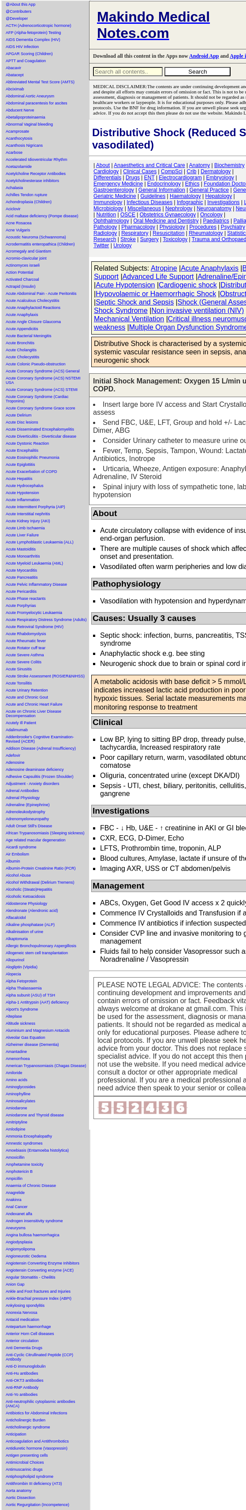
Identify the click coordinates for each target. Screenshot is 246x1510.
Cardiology (106, 171)
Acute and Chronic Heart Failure (34, 704)
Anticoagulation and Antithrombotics (37, 1441)
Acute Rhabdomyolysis (26, 634)
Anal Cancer (17, 1207)
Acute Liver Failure (22, 535)
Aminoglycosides (21, 1087)
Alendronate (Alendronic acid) (32, 910)
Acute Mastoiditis (21, 549)
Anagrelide (15, 1192)
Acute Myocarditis (21, 570)
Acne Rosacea (19, 223)
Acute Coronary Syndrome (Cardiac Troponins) (37, 398)
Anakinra (14, 1200)
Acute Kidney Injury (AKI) (28, 521)
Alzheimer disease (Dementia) (32, 1044)
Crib (191, 171)
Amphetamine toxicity (25, 1164)
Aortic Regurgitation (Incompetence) (37, 1505)
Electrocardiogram (180, 178)
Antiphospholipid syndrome (29, 1476)
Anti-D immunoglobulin (26, 1366)
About (103, 165)
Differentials (107, 178)
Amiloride (14, 1073)
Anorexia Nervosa (21, 1312)
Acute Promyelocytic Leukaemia (34, 612)
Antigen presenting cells (27, 1455)
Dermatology (216, 171)
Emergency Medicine (118, 184)
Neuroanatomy (214, 208)
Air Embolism (17, 854)
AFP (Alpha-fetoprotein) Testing (33, 32)
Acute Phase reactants (26, 598)
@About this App (20, 4)
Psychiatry (233, 227)
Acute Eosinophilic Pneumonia (33, 457)
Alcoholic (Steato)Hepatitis (29, 889)
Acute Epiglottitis (20, 464)
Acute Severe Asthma (25, 655)
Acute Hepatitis (19, 478)
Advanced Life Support (158, 276)
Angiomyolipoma (20, 1249)
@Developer (17, 18)
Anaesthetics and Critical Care (149, 165)
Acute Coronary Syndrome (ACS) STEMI (42, 389)
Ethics (192, 184)
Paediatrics (216, 221)
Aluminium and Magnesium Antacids (38, 1030)
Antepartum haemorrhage (28, 1326)
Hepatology (218, 196)
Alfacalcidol (16, 917)
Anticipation (16, 1434)
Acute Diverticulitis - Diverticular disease (41, 436)
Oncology (211, 215)
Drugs (133, 178)
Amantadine (16, 1051)
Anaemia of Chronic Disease (31, 1185)
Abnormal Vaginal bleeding (29, 124)
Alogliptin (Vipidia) (21, 967)
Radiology (105, 233)
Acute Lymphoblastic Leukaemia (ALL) (40, 542)
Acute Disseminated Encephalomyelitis (40, 429)
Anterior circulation (22, 1341)
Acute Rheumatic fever (26, 641)
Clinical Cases (140, 171)
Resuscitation (168, 233)
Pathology (105, 227)
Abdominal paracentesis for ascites (36, 103)
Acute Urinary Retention (27, 690)
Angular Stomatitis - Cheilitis (31, 1277)
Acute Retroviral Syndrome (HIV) (34, 627)
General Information (161, 190)
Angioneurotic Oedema (26, 1256)
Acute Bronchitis (20, 343)
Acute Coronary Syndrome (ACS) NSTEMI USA (43, 380)
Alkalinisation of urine (24, 932)
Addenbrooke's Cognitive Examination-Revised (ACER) (40, 739)
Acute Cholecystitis (22, 357)
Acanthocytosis (19, 138)
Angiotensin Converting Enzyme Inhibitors (42, 1263)
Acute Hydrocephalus (25, 485)
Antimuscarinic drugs (24, 1469)
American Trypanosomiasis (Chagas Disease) (46, 1066)
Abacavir (13, 68)
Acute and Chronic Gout (27, 697)
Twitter (101, 245)
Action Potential (20, 272)
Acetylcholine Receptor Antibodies (36, 173)
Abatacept (15, 75)
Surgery (149, 239)
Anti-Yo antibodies (21, 1394)
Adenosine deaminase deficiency (35, 769)
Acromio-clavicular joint (26, 258)
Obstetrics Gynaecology (168, 215)
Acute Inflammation (23, 500)
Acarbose (14, 152)
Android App (204, 56)
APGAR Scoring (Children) (29, 54)
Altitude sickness (20, 1023)
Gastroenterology (113, 190)
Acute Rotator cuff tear (25, 648)
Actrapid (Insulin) (21, 286)
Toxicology (175, 239)
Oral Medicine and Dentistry (166, 221)
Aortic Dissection (20, 1497)
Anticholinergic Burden (25, 1420)
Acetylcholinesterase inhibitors (32, 181)
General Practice (209, 190)
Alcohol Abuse (18, 875)
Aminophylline (18, 1094)
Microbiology (108, 208)
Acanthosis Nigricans (24, 145)
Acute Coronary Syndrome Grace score (40, 408)
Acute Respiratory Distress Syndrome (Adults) (46, 619)
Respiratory (134, 233)
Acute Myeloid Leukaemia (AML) (34, 563)
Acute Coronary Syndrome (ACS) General (43, 371)
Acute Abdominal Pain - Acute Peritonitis (41, 293)
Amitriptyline (16, 1122)
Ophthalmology (111, 221)
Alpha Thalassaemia (23, 988)
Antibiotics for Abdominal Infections (36, 1413)
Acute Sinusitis (19, 669)
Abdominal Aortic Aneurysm (30, 96)
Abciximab (15, 89)
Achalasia (14, 188)
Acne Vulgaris (18, 230)
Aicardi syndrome (21, 847)
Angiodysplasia (19, 1242)
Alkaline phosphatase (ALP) (30, 924)
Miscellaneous (144, 208)
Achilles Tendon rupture (26, 195)
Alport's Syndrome (22, 1009)
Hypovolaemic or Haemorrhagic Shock (156, 294)
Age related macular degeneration (36, 840)
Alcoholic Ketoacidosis (25, 896)
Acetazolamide (19, 166)
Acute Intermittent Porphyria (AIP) (35, 507)
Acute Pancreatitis (22, 577)
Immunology (107, 202)
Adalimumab (17, 730)
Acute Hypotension (22, 493)
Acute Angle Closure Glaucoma (33, 322)
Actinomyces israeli (23, 265)
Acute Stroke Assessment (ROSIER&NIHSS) (45, 676)
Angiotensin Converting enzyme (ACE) (40, 1270)
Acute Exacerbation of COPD (31, 471)
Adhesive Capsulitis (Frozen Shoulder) (40, 776)
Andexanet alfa (19, 1214)
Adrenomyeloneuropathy (27, 819)
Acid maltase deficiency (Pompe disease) (42, 216)
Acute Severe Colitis (23, 662)
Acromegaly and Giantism (28, 251)
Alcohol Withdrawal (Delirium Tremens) (40, 882)
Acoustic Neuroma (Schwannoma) (36, 237)
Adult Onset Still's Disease (29, 826)
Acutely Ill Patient (21, 723)
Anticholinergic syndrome (28, 1427)
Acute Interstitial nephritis (28, 514)
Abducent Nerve (20, 110)
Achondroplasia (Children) (29, 202)
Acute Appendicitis (22, 329)
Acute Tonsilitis (19, 683)
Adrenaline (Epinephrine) (28, 805)
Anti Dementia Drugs (24, 1348)
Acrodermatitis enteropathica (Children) (40, 244)
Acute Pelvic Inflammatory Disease (36, 584)
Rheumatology (206, 233)
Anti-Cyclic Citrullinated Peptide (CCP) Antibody (39, 1357)
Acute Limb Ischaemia (25, 528)
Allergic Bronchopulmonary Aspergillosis (41, 946)
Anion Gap (15, 1284)
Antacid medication (22, 1319)
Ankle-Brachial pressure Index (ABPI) (38, 1298)
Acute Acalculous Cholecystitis (33, 300)
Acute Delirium (19, 415)
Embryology (220, 178)
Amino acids (16, 1080)
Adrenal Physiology (23, 798)
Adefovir (13, 755)
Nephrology (178, 208)
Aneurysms (16, 1228)
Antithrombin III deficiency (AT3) (34, 1483)
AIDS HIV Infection (22, 47)
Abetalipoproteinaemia (25, 117)
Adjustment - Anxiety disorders (33, 783)
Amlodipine (16, 1129)
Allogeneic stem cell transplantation (37, 953)
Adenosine (15, 762)
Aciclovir (13, 209)
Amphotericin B (19, 1171)
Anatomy (199, 165)
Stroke (128, 239)
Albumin (13, 861)
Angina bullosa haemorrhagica (33, 1235)
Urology (122, 245)
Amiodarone (16, 1108)
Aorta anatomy (19, 1490)
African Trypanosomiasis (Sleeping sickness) (45, 833)
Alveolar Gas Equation (25, 1037)
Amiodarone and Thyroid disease (35, 1115)
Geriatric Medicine (114, 196)
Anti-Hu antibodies (22, 1373)
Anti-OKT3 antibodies (25, 1380)
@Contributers (18, 11)
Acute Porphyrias (21, 605)
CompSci (172, 171)
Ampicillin (14, 1178)
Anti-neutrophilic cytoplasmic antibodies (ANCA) (40, 1403)
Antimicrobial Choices (25, 1462)
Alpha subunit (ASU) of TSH (30, 995)
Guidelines (153, 196)
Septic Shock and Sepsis (135, 302)
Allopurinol (15, 960)
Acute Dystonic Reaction (27, 443)
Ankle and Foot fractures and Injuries (38, 1291)
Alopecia (13, 974)
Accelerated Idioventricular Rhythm (36, 159)
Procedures (203, 227)
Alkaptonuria (17, 939)
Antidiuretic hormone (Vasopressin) (36, 1448)
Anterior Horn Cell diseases (30, 1333)
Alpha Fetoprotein (21, 981)
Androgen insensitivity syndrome (34, 1221)
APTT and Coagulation (26, 61)
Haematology (185, 196)
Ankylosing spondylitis (25, 1305)
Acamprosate (17, 131)
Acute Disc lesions (22, 422)
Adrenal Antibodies (22, 790)
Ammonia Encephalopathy (29, 1136)
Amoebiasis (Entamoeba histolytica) (37, 1150)
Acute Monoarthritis (23, 556)
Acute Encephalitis (22, 450)
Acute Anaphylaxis (22, 314)
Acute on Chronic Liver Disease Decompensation (33, 713)
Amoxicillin (15, 1157)
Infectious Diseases (149, 202)
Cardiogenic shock (188, 285)
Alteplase (14, 1016)
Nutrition (106, 215)
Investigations (223, 202)
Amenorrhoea (18, 1058)
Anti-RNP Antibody (22, 1387)
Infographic (190, 202)
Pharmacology (138, 227)
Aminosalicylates (20, 1101)
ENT (149, 178)
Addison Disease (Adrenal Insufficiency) (41, 748)
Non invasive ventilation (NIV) (197, 310)
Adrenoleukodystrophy (25, 812)
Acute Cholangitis (21, 350)
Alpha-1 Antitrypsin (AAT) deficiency (37, 1002)
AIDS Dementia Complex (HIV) (33, 39)
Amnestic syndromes (24, 1143)
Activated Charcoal (22, 279)
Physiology (172, 227)
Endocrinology (164, 184)
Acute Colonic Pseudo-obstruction (36, 364)
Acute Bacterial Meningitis (29, 336)
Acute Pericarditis (21, 591)
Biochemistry (229, 165)
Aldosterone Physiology (26, 903)
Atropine (164, 268)
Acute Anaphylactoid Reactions (33, 307)
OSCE (127, 215)
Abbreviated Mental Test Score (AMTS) (40, 82)
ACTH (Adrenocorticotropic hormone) (38, 25)
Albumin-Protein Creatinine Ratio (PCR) (41, 868)
